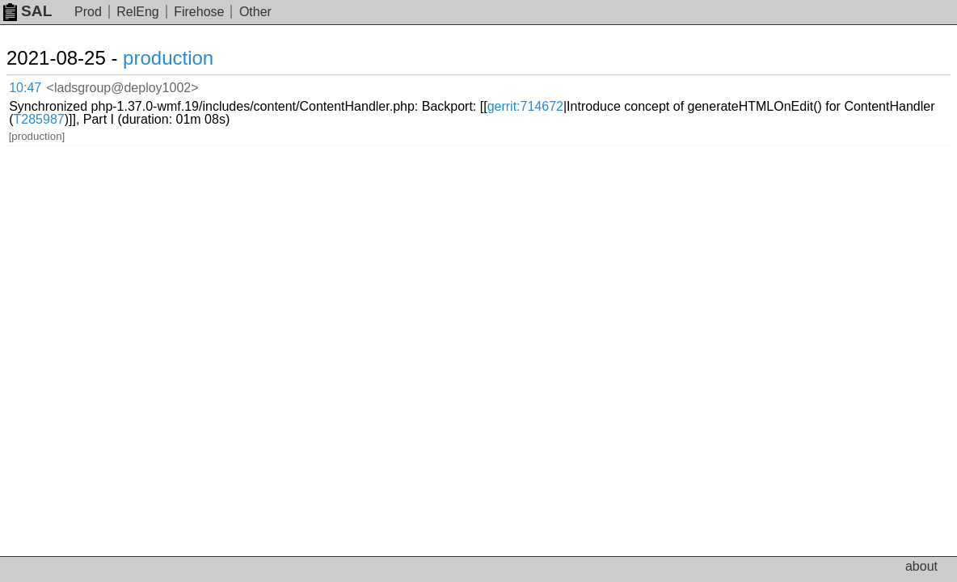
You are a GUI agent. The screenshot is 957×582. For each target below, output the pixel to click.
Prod (88, 12)
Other (255, 12)
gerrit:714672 (710, 84)
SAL (27, 10)
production (187, 58)
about (921, 566)
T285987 (488, 97)
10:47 (41, 85)
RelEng (137, 12)
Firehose (199, 12)
